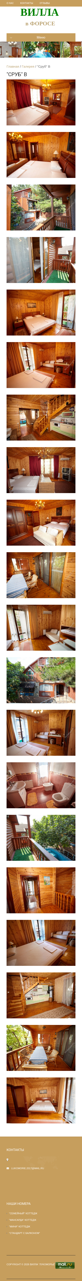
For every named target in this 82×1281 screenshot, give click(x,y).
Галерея (28, 66)
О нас (10, 3)
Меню (27, 37)
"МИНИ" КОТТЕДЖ (19, 1226)
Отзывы (45, 3)
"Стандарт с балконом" (24, 1233)
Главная (13, 66)
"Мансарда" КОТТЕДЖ (22, 1220)
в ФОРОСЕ (40, 23)
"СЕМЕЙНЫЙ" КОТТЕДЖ (23, 1213)
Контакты (26, 3)
